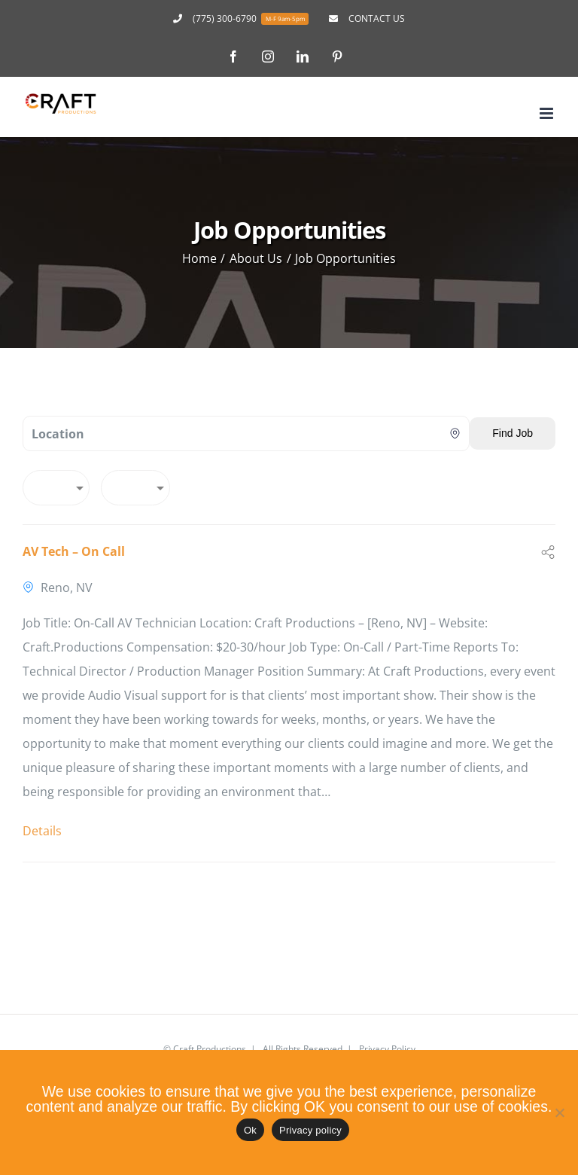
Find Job (512, 433)
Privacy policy (310, 1130)
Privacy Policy (387, 1048)
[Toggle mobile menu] (547, 113)
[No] (559, 1112)
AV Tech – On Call (74, 551)
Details (42, 830)
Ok (250, 1130)
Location (58, 434)
